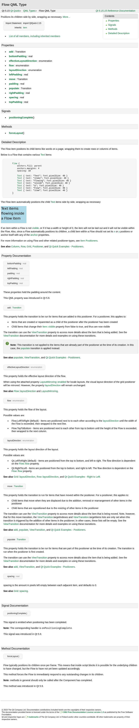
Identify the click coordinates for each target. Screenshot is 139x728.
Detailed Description (118, 33)
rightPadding (16, 93)
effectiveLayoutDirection (23, 61)
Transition (16, 308)
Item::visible (48, 326)
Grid (29, 246)
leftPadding (15, 74)
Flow (14, 163)
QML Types (29, 10)
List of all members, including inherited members (34, 36)
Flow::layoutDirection (25, 391)
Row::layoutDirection (47, 476)
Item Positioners (88, 240)
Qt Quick (15, 10)
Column (15, 246)
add (11, 51)
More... (66, 17)
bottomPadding (18, 56)
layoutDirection (17, 70)
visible (35, 228)
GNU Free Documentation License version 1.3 (83, 712)
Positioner (38, 246)
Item (25, 27)
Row (23, 246)
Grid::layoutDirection (24, 476)
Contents (109, 16)
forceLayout (16, 133)
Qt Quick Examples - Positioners (66, 246)
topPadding (15, 102)
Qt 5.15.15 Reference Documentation (115, 10)
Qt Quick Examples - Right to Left (82, 476)
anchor (34, 235)
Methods (112, 29)
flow (11, 65)
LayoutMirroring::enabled (53, 382)
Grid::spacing (21, 591)
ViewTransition (39, 332)
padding (13, 83)
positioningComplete (21, 117)
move (12, 79)
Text (43, 154)
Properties (113, 20)
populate (14, 88)
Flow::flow (24, 463)
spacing (13, 97)
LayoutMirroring (49, 391)
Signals (112, 25)
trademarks (34, 717)
